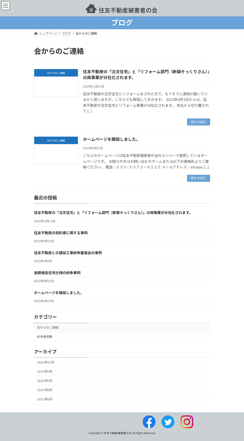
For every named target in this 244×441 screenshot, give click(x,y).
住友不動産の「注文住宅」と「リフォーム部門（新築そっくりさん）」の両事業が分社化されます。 (113, 212)
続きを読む (198, 122)
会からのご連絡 (47, 327)
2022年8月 (44, 390)
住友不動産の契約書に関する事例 (61, 232)
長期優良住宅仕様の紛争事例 (57, 273)
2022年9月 (44, 380)
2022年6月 (44, 399)
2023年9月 (44, 371)
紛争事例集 (44, 337)
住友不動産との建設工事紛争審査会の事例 (68, 252)
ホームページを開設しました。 (111, 139)
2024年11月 (45, 362)
